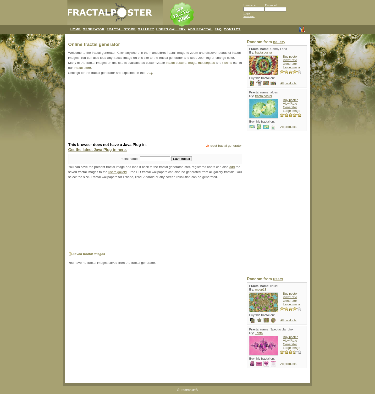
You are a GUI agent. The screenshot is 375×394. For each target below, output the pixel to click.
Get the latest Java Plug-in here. (97, 150)
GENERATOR (94, 29)
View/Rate (290, 60)
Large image (291, 67)
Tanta (259, 333)
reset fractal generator (226, 145)
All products (288, 83)
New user (248, 16)
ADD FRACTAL (200, 29)
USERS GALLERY (171, 29)
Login (246, 13)
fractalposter (263, 52)
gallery (279, 42)
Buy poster (290, 56)
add (232, 167)
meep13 (260, 289)
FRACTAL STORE (121, 29)
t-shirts (227, 63)
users (278, 279)
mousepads (206, 63)
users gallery (117, 172)
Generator (290, 63)
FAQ (218, 29)
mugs (192, 63)
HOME (75, 29)
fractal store (82, 68)
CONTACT (232, 29)
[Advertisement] (155, 109)
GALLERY (146, 29)
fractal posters (176, 63)
